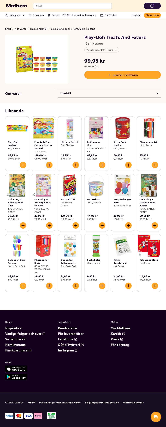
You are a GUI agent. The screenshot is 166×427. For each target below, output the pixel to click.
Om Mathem (120, 328)
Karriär (118, 334)
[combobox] (74, 6)
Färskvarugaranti (18, 350)
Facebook (67, 339)
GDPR (31, 402)
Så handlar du (15, 339)
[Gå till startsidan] (16, 6)
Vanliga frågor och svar (25, 334)
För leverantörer (71, 334)
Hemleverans (15, 345)
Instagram (68, 350)
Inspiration (13, 328)
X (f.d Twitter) (71, 345)
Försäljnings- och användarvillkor (60, 402)
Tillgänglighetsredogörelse (102, 402)
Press (117, 339)
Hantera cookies (133, 402)
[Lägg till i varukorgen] (23, 165)
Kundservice (67, 328)
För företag (120, 345)
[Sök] (36, 5)
